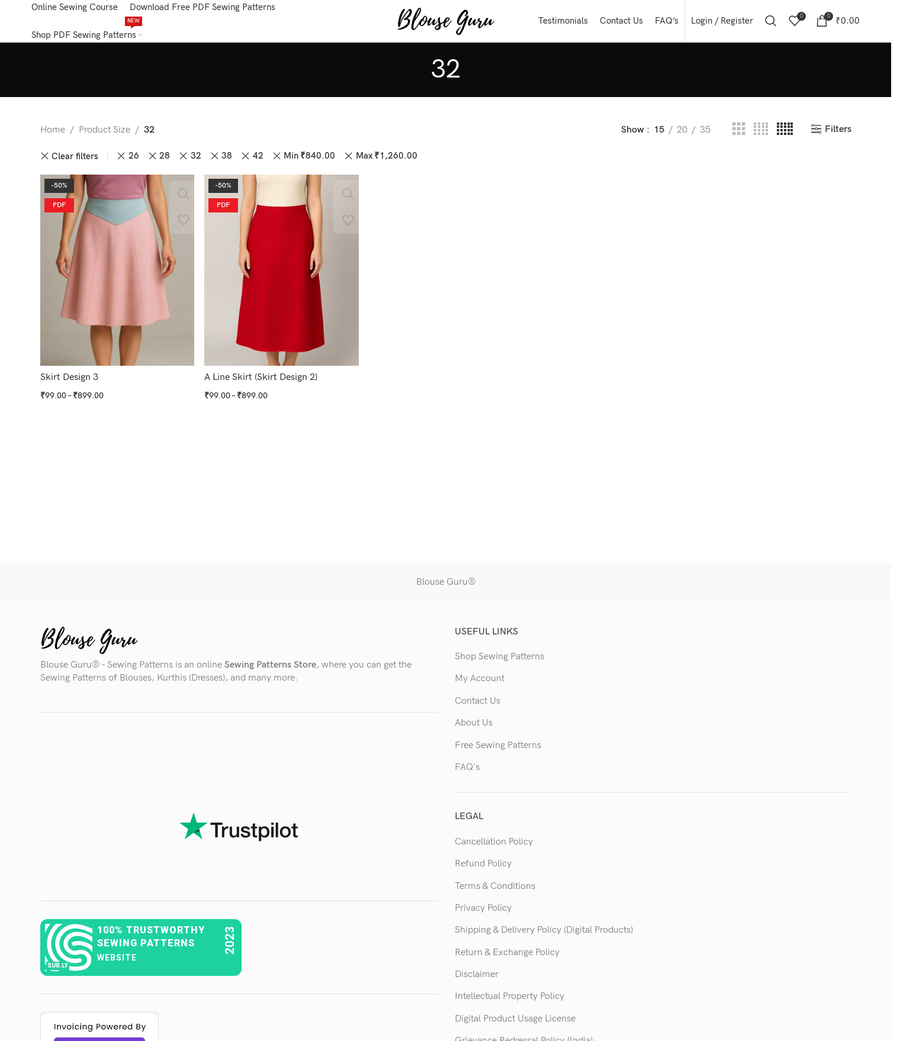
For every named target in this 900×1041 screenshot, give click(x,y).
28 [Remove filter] (164, 161)
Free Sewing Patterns (498, 750)
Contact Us (477, 706)
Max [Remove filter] (386, 162)
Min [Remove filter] (309, 162)
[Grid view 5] (785, 135)
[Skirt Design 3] (116, 274)
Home (52, 135)
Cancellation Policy (494, 847)
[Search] (771, 24)
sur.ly (57, 971)
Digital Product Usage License (515, 1024)
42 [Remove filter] (258, 161)
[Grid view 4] (761, 135)
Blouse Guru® (445, 588)
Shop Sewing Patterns (499, 662)
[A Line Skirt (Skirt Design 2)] (281, 274)
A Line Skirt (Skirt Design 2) (261, 380)
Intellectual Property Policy (509, 1002)
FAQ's (467, 772)
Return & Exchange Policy (507, 957)
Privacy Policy (483, 913)
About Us (474, 728)
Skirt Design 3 (69, 380)
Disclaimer (477, 980)
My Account (479, 684)
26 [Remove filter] (133, 161)
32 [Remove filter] (196, 161)
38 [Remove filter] (226, 161)
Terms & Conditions (495, 891)
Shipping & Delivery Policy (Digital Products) (544, 936)
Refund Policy (483, 869)
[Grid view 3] (738, 135)
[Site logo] (445, 23)
